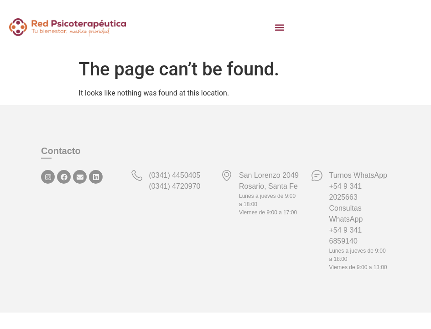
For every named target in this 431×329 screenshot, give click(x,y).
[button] (279, 27)
